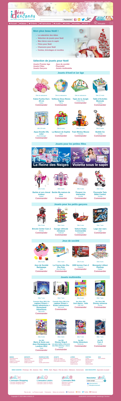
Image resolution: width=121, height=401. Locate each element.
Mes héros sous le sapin (48, 41)
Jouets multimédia (64, 68)
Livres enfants (74, 358)
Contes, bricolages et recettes (51, 50)
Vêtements (13, 359)
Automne (35, 370)
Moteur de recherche (58, 392)
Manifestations (89, 359)
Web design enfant (89, 1)
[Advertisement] (18, 61)
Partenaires (48, 392)
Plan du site (99, 1)
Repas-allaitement (44, 358)
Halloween (72, 370)
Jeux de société (62, 64)
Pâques (55, 370)
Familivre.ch (73, 362)
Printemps (26, 370)
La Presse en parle (37, 392)
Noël (50, 370)
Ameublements (14, 358)
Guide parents (13, 362)
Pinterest (94, 392)
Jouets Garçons (40, 68)
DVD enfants (101, 358)
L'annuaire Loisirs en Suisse (44, 382)
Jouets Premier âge (41, 64)
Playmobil (60, 66)
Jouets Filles (38, 66)
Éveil (40, 361)
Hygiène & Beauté (15, 361)
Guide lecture (74, 364)
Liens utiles (107, 1)
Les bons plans (66, 385)
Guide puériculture (44, 362)
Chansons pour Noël (47, 47)
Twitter (86, 392)
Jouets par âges (58, 358)
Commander (41, 105)
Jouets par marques (59, 359)
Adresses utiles (66, 383)
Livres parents (74, 361)
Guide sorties (89, 364)
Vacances (88, 362)
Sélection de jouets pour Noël (50, 38)
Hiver (41, 370)
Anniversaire (80, 370)
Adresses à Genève (67, 382)
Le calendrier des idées (48, 35)
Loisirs (87, 358)
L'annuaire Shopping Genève (18, 382)
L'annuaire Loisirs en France (45, 383)
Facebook (71, 392)
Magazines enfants (75, 359)
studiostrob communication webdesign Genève (94, 396)
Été (31, 370)
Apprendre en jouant (103, 370)
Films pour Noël (45, 44)
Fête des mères (63, 370)
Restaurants (88, 361)
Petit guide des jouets (60, 361)
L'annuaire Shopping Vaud (17, 383)
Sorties (41, 359)
